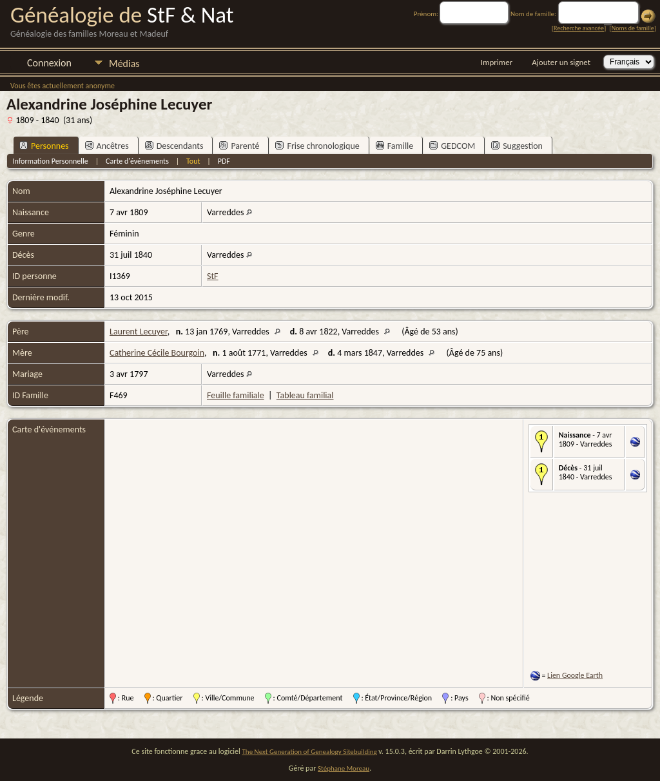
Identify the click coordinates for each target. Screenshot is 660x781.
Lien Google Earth (575, 675)
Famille (395, 145)
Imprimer (496, 62)
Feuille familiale (235, 395)
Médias (124, 63)
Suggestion (517, 145)
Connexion (49, 63)
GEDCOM (452, 145)
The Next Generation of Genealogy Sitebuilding (309, 751)
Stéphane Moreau (343, 768)
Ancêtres (107, 145)
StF (212, 276)
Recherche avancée (579, 28)
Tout (193, 161)
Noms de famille (633, 28)
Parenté (239, 145)
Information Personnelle (50, 161)
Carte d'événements (137, 161)
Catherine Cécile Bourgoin (157, 352)
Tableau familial (305, 395)
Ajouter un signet (561, 62)
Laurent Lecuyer (139, 331)
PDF (224, 161)
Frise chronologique (317, 145)
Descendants (174, 145)
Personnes (44, 145)
